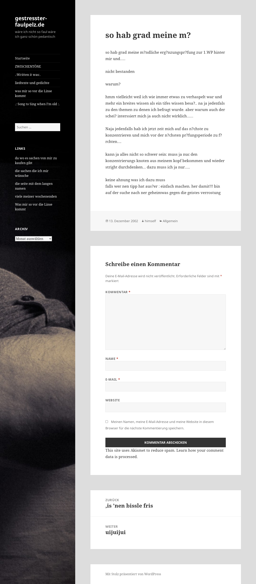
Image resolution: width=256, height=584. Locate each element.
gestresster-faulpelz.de (31, 21)
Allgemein (170, 221)
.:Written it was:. (28, 74)
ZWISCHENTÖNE (28, 66)
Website (112, 400)
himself (150, 221)
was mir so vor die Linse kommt (33, 93)
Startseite (22, 58)
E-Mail (112, 379)
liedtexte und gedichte (32, 83)
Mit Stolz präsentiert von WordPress (133, 574)
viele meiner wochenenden (36, 196)
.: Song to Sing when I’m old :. (37, 104)
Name (111, 358)
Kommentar (118, 292)
